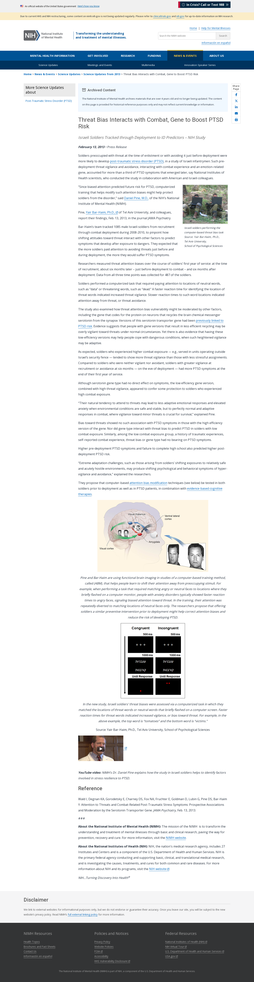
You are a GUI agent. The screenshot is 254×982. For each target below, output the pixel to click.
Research (128, 55)
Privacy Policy (102, 941)
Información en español (216, 43)
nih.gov (180, 16)
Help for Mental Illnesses (215, 28)
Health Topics (32, 941)
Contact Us (30, 951)
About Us (216, 55)
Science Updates (48, 65)
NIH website (159, 869)
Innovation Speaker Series (200, 65)
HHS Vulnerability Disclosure (112, 961)
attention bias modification (148, 483)
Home (193, 28)
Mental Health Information (52, 55)
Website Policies (104, 946)
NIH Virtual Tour (176, 946)
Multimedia (148, 65)
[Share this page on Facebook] (236, 95)
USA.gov (171, 956)
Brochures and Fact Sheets (39, 946)
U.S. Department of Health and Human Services (194, 951)
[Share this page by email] (236, 113)
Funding (154, 55)
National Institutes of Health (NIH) (186, 941)
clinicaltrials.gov (162, 16)
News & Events (185, 55)
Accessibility (101, 956)
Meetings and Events (100, 65)
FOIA (98, 951)
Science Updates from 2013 (101, 74)
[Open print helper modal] (236, 119)
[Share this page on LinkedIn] (236, 107)
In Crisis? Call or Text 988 (205, 6)
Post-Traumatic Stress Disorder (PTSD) (49, 101)
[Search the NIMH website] (187, 36)
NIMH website (176, 838)
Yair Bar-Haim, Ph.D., (102, 212)
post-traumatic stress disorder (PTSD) (137, 161)
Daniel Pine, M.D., (136, 198)
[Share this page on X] (236, 101)
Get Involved (98, 55)
